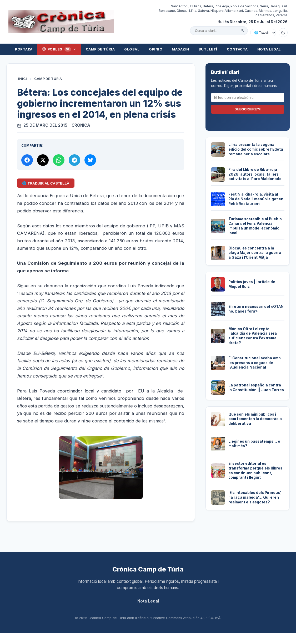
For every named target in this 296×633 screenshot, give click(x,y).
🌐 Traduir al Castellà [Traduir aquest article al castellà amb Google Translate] (45, 183)
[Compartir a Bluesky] (90, 160)
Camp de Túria (100, 49)
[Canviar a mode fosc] (283, 32)
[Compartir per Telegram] (74, 160)
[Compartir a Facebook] (27, 160)
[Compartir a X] (43, 160)
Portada (24, 49)
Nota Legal (269, 49)
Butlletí (208, 49)
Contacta (237, 49)
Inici (22, 79)
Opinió (155, 49)
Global (131, 49)
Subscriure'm (247, 109)
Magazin (180, 49)
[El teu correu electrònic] (247, 97)
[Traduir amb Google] (263, 32)
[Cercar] (242, 30)
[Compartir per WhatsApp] (58, 160)
